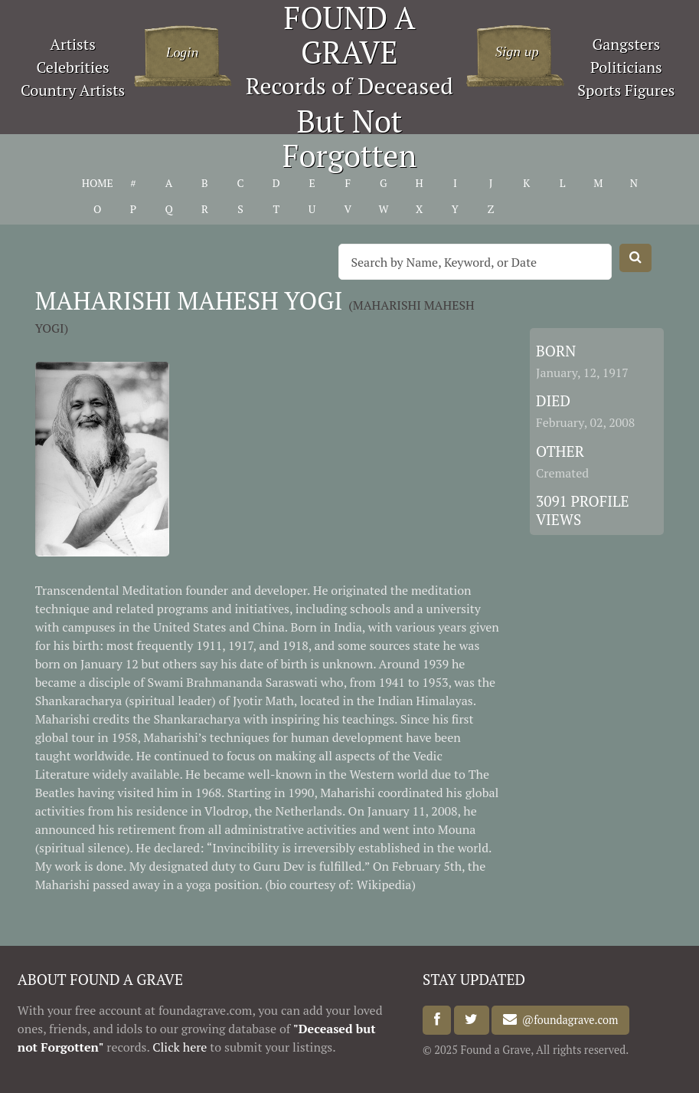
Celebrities (72, 67)
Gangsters (626, 44)
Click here (179, 1047)
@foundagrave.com (567, 1020)
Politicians (626, 67)
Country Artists (73, 90)
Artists (73, 44)
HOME (97, 183)
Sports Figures (626, 90)
